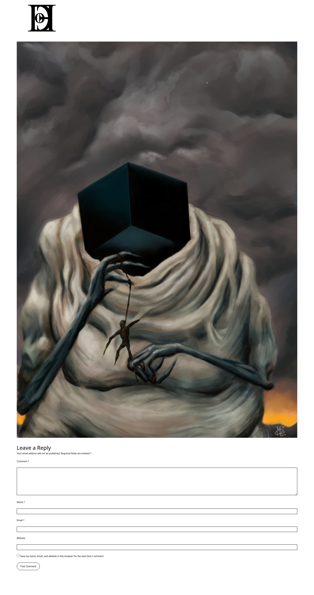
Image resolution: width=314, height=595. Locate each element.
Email (20, 520)
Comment (23, 461)
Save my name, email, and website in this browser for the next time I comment (62, 556)
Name (21, 502)
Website (21, 538)
